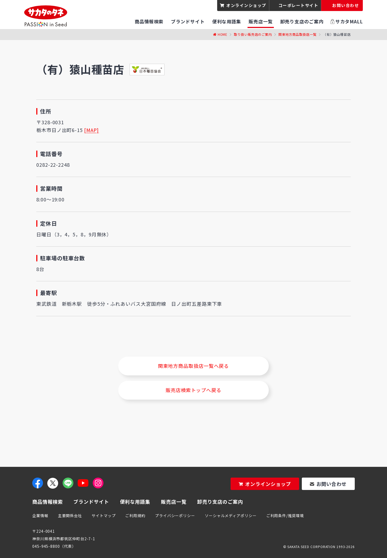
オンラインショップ (246, 5)
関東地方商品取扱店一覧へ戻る (193, 365)
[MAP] (91, 129)
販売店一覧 (174, 501)
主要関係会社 (70, 515)
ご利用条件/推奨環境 (285, 515)
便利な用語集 (135, 501)
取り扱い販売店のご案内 (253, 34)
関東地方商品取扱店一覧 (297, 34)
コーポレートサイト (298, 5)
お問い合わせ (331, 483)
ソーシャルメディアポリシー (231, 515)
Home (223, 34)
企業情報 (40, 515)
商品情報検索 (47, 501)
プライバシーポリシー (175, 515)
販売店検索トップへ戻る (193, 389)
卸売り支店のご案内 (220, 501)
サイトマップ (104, 515)
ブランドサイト (91, 501)
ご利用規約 (135, 515)
